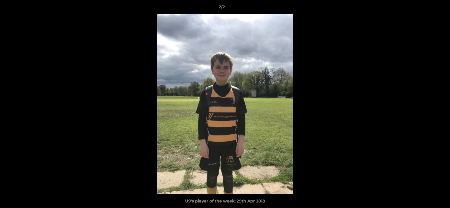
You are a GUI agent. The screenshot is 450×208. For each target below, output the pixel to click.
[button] (425, 8)
